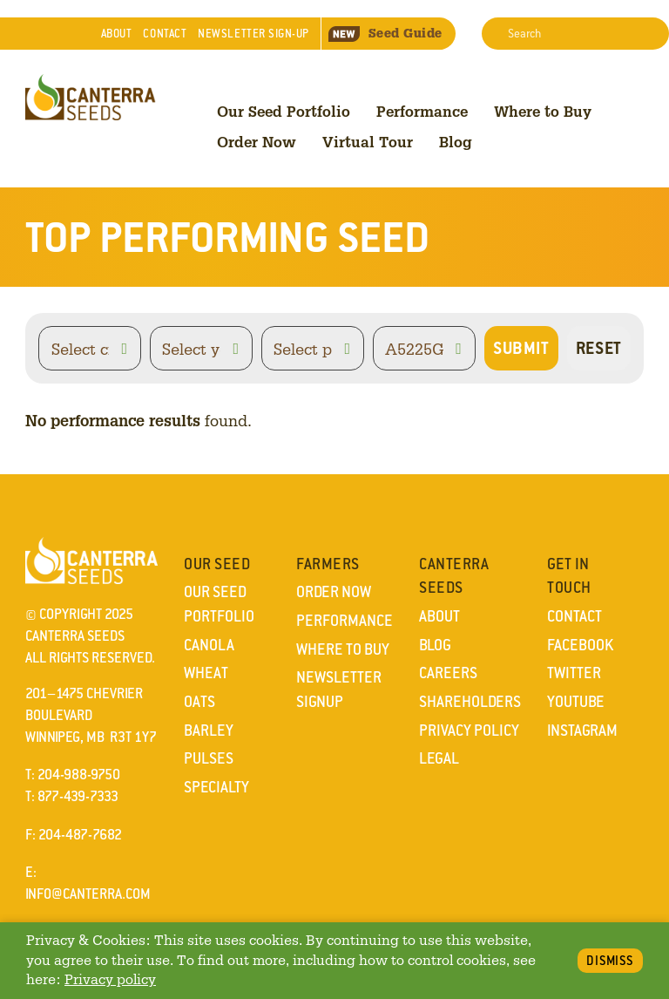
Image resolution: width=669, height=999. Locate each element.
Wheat (206, 673)
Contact (164, 33)
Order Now (256, 142)
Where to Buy (542, 111)
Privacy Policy (469, 730)
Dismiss (610, 960)
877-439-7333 (77, 796)
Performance (422, 111)
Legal (439, 758)
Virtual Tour (367, 142)
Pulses (208, 758)
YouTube (576, 701)
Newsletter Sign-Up (253, 33)
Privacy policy (110, 979)
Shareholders (470, 701)
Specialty (216, 787)
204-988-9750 (78, 774)
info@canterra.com (88, 894)
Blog (455, 142)
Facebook (580, 645)
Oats (199, 701)
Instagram (582, 730)
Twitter (574, 673)
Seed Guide (385, 33)
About (116, 33)
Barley (208, 730)
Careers (448, 673)
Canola (209, 645)
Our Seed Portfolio (283, 111)
